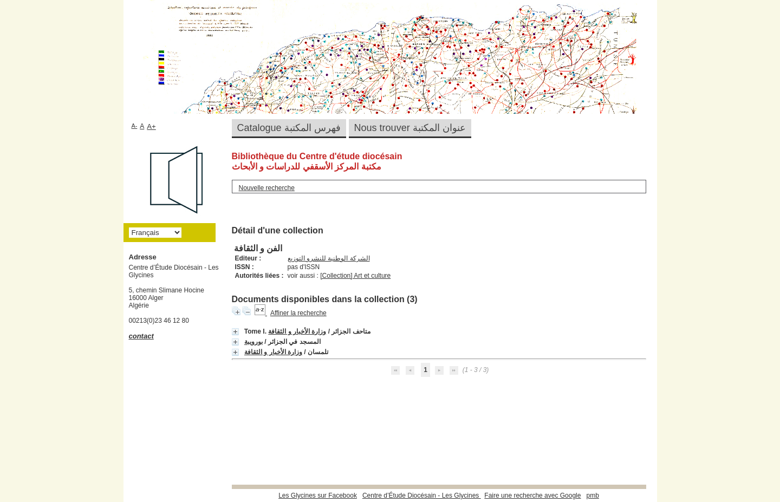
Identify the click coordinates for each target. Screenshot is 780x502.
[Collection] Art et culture (355, 275)
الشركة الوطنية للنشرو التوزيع (329, 258)
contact (141, 336)
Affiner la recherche (298, 313)
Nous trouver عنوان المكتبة (410, 127)
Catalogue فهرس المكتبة (289, 127)
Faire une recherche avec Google (532, 495)
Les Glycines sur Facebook (317, 495)
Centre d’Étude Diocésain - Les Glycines (421, 495)
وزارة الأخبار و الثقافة (297, 331)
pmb (592, 495)
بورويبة (253, 341)
